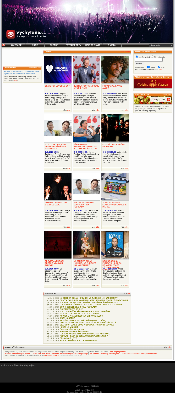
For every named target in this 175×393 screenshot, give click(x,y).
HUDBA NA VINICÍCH (69, 327)
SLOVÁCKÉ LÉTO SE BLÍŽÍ (71, 309)
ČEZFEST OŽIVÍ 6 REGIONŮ (72, 329)
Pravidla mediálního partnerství (17, 354)
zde (39, 68)
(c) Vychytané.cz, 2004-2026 (87, 386)
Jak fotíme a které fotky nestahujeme (104, 354)
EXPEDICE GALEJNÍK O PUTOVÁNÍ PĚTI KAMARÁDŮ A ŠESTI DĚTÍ (89, 323)
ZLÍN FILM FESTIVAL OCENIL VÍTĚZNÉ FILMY (86, 87)
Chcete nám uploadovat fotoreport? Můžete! (139, 354)
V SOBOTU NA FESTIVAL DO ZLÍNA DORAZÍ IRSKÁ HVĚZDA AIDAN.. (89, 302)
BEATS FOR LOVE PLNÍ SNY (57, 86)
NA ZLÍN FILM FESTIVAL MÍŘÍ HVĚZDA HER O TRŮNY (83, 320)
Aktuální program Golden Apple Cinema (152, 77)
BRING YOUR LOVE (68, 338)
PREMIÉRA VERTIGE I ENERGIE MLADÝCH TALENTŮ (54, 263)
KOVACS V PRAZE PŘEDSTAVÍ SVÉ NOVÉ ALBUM (81, 316)
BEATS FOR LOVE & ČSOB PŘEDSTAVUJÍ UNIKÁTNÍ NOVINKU (87, 325)
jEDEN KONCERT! (67, 318)
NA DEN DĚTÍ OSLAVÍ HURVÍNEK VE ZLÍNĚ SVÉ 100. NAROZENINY (85, 263)
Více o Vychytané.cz (118, 352)
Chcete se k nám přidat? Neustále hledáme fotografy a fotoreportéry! (60, 354)
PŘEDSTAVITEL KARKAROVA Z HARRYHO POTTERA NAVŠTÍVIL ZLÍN (85, 146)
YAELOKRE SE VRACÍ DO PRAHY (74, 331)
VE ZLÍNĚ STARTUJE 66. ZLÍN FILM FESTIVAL (79, 314)
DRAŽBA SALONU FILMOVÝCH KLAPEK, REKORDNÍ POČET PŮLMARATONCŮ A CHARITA (112, 265)
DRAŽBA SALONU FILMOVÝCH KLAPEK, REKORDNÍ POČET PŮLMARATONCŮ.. (94, 300)
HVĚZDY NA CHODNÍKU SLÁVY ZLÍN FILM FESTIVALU (84, 205)
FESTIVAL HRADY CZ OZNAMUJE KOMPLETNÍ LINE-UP (84, 336)
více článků (125, 51)
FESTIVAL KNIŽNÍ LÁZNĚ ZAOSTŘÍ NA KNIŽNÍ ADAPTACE (85, 334)
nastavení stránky (51, 355)
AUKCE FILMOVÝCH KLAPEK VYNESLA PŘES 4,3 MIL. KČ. (114, 205)
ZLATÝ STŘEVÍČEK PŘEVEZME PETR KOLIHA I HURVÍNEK (85, 311)
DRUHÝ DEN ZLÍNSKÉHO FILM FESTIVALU (78, 307)
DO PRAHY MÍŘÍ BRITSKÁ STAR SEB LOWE (56, 204)
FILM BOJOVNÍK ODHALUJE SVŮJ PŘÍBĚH (78, 340)
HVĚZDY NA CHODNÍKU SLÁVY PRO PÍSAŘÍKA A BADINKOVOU (55, 146)
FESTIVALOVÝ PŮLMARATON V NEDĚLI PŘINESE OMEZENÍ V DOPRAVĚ (91, 305)
